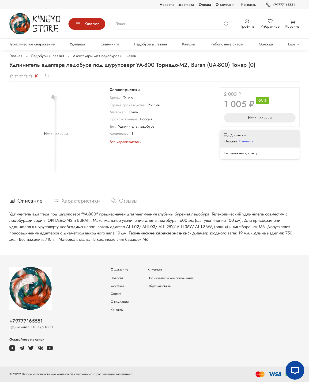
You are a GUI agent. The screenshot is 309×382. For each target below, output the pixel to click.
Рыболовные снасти (227, 44)
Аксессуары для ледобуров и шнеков (104, 56)
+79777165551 (280, 4)
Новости (167, 4)
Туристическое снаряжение (32, 44)
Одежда (266, 44)
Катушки (188, 44)
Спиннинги (110, 44)
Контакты (248, 4)
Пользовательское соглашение (170, 278)
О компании (226, 4)
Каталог (87, 24)
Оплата (205, 4)
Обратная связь (159, 286)
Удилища (77, 44)
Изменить (246, 141)
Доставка (186, 4)
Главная (15, 56)
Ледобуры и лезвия (150, 44)
